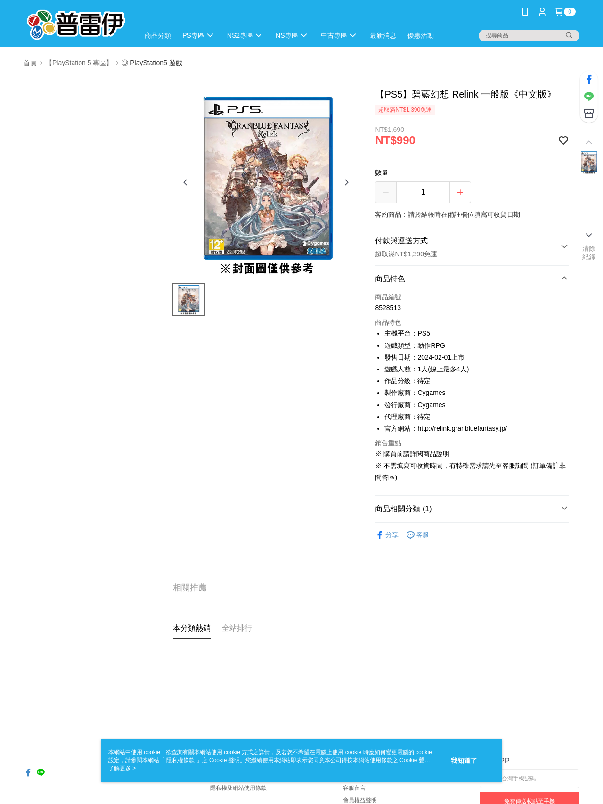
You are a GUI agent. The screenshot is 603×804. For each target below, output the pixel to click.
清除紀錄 (589, 253)
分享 (387, 535)
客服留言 (354, 788)
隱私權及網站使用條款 (238, 788)
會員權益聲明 (360, 800)
